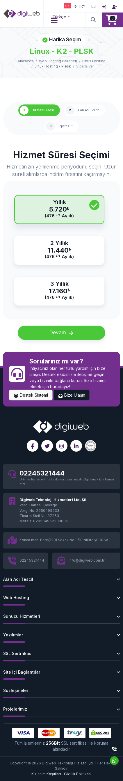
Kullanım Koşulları (46, 774)
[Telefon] (114, 749)
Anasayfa (26, 61)
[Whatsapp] (114, 760)
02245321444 (42, 473)
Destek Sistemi (31, 395)
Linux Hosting (94, 61)
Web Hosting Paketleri (58, 61)
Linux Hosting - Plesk (53, 66)
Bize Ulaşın (71, 395)
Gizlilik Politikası (78, 774)
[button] (54, 20)
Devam (61, 333)
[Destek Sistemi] (93, 6)
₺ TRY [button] (79, 6)
